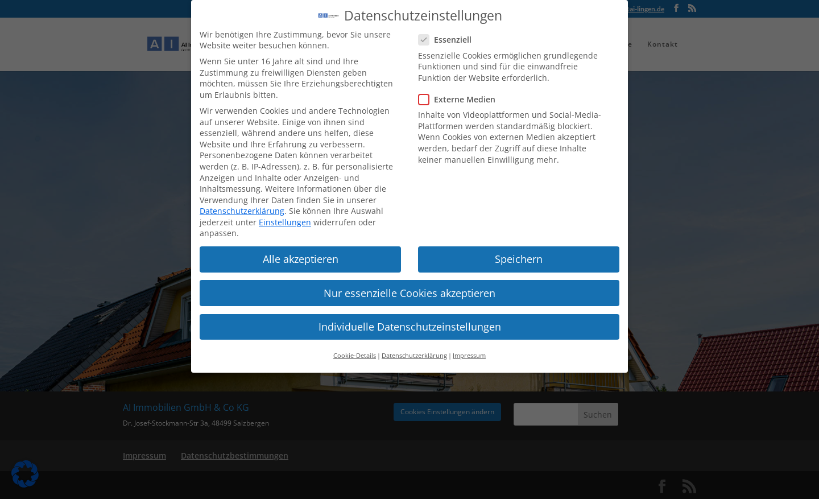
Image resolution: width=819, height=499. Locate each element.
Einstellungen (285, 213)
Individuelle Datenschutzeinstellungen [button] (409, 317)
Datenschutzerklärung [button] (414, 346)
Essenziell (449, 30)
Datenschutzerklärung (242, 201)
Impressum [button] (469, 346)
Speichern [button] (519, 250)
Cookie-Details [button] (354, 346)
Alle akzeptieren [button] (300, 250)
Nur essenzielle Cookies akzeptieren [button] (409, 284)
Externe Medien (461, 90)
